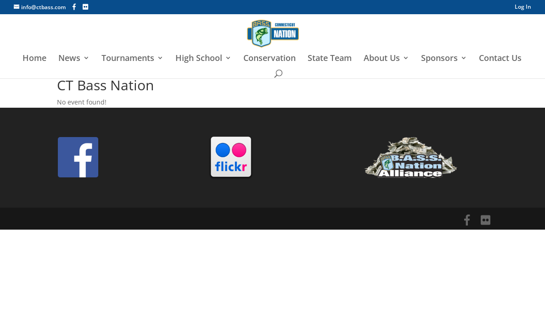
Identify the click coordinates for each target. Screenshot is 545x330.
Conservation (269, 59)
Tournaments (127, 59)
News (69, 59)
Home (34, 59)
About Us (382, 59)
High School (198, 59)
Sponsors (439, 59)
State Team (330, 59)
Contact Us (500, 59)
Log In (523, 7)
